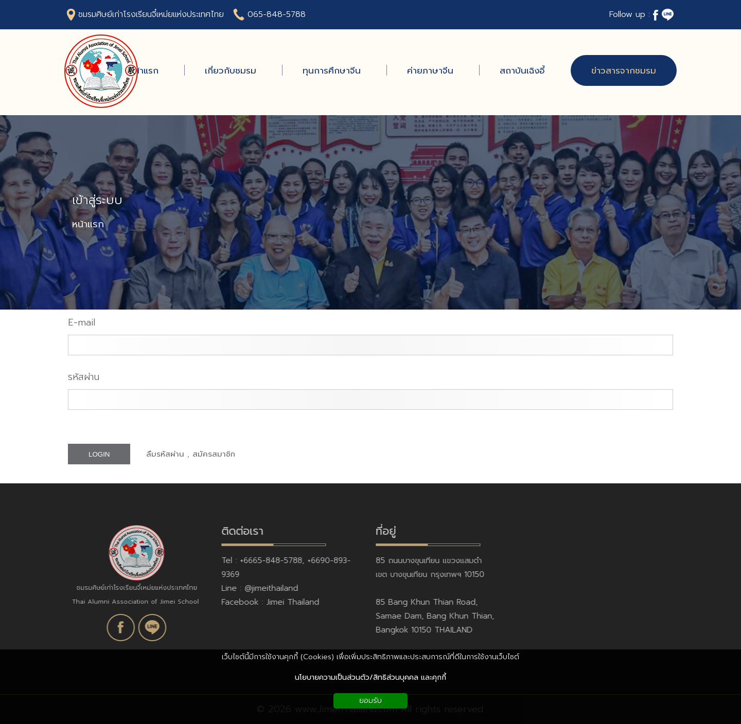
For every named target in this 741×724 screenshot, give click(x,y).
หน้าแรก (88, 224)
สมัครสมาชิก (213, 454)
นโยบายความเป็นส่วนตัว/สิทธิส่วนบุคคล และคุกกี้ (370, 677)
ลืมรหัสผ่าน (165, 454)
